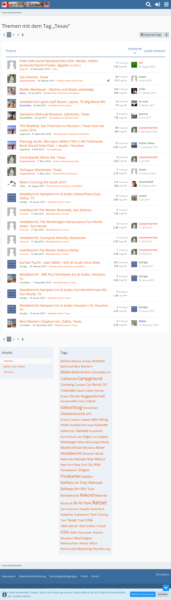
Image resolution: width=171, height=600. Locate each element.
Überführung (101, 549)
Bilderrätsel (70, 372)
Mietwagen (69, 442)
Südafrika (67, 515)
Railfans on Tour (74, 482)
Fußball (91, 401)
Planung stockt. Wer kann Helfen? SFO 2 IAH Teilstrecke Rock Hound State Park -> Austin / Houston (61, 143)
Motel (100, 447)
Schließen (163, 594)
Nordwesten (69, 470)
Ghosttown (90, 408)
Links (54, 69)
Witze (93, 543)
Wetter (84, 543)
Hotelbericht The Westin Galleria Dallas (49, 250)
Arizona (98, 360)
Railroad (95, 482)
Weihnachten (69, 543)
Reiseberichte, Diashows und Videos (61, 93)
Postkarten (71, 476)
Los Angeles (100, 437)
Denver (99, 391)
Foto (82, 401)
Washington (83, 538)
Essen (64, 396)
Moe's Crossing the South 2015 (43, 182)
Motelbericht (71, 453)
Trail (81, 520)
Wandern (67, 538)
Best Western (83, 366)
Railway (67, 488)
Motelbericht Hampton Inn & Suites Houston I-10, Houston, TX (64, 307)
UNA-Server (69, 526)
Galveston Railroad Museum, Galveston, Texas (55, 114)
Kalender (101, 425)
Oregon (83, 470)
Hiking (103, 419)
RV (75, 503)
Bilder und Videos (14, 366)
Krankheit (96, 431)
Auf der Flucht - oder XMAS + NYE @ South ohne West (60, 262)
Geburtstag (71, 407)
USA (65, 532)
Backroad (67, 366)
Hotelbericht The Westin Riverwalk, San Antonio (55, 210)
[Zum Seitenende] (166, 588)
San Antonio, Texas (34, 77)
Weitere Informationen (142, 594)
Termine (9, 372)
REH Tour (87, 489)
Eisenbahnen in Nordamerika (63, 117)
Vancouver (85, 533)
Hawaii (85, 420)
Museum (88, 454)
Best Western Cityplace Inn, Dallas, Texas (51, 321)
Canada (80, 385)
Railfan (87, 476)
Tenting (103, 515)
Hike (94, 419)
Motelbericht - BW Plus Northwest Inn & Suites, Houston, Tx (63, 276)
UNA (89, 520)
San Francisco (70, 509)
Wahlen (98, 533)
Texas (72, 520)
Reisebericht (70, 495)
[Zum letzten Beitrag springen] (134, 65)
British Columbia (93, 372)
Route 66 (67, 503)
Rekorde (101, 495)
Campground (89, 378)
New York (67, 465)
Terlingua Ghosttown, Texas (41, 170)
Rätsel (99, 502)
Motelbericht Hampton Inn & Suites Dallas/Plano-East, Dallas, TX (60, 196)
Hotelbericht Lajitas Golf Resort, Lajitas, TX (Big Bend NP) (62, 102)
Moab (105, 442)
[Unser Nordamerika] (25, 4)
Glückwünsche (73, 413)
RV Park (85, 503)
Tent (93, 514)
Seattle (84, 509)
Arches (86, 361)
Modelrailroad (71, 447)
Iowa (90, 425)
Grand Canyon (70, 420)
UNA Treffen (87, 526)
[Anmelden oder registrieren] (157, 4)
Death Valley (85, 391)
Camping (67, 384)
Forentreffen (69, 401)
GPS (88, 414)
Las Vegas (84, 436)
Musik (99, 454)
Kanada (82, 430)
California (69, 378)
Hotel (65, 425)
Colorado (68, 390)
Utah (73, 532)
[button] (166, 4)
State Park (97, 509)
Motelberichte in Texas (60, 105)
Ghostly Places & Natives (65, 173)
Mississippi (93, 442)
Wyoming (84, 549)
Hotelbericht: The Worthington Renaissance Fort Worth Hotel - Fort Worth (61, 224)
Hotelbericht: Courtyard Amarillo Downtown (53, 238)
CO (104, 384)
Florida (74, 396)
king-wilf (24, 69)
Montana (89, 448)
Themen (8, 361)
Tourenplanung (53, 149)
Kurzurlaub (68, 437)
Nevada (80, 459)
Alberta (76, 361)
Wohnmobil (68, 549)
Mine (81, 442)
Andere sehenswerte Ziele (70, 80)
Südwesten (81, 515)
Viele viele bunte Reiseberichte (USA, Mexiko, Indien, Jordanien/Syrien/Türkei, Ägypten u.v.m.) (59, 63)
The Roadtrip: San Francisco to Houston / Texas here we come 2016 (62, 128)
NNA (97, 464)
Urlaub (101, 526)
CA (108, 372)
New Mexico (96, 459)
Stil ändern (162, 574)
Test (63, 520)
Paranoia (24, 213)
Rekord (87, 495)
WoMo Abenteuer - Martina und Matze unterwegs (57, 89)
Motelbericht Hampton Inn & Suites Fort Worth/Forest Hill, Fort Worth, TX (63, 292)
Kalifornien (68, 431)
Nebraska (67, 459)
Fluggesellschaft (93, 396)
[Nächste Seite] (22, 34)
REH (77, 489)
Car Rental (93, 384)
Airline (65, 361)
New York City (83, 465)
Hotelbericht (78, 425)
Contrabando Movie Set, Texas (42, 157)
